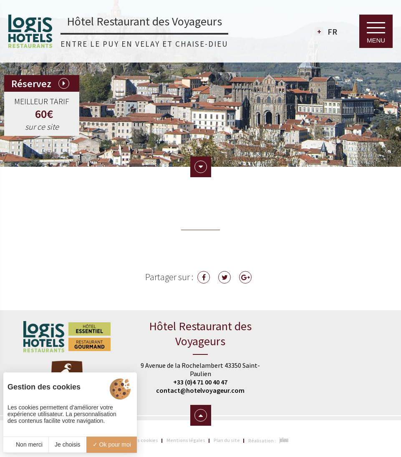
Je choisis (67, 444)
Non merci (26, 444)
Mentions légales (185, 440)
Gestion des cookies (135, 440)
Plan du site (227, 440)
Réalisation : (268, 440)
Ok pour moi (112, 444)
